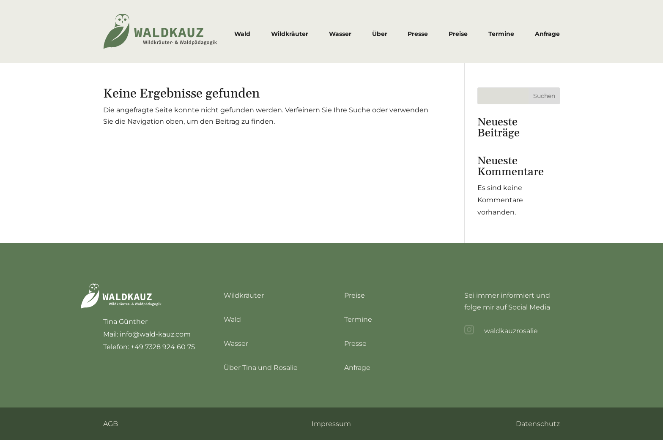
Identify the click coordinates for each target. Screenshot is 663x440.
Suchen (544, 96)
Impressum (331, 424)
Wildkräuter (289, 34)
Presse (418, 34)
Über (379, 34)
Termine (501, 34)
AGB (110, 424)
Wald (242, 34)
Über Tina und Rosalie (261, 368)
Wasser (340, 34)
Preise (458, 34)
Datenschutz (538, 424)
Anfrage (547, 34)
